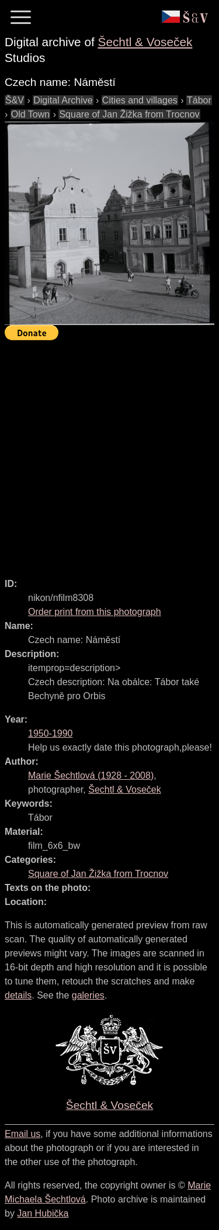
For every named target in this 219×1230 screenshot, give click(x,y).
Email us (22, 1134)
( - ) (91, 775)
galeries (88, 995)
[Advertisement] (109, 454)
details (18, 995)
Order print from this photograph (94, 612)
